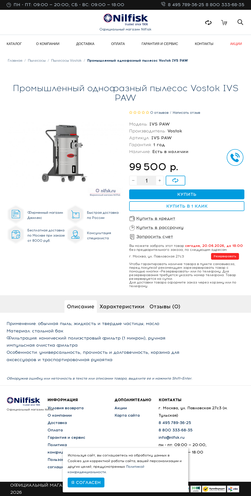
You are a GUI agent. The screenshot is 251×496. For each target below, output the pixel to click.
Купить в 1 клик (187, 206)
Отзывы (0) (165, 306)
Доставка (57, 422)
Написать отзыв (186, 113)
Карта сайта (127, 415)
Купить (186, 194)
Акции (120, 408)
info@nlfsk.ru (172, 437)
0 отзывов (159, 113)
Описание (80, 306)
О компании (60, 415)
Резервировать (225, 256)
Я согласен (86, 482)
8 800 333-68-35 (225, 4)
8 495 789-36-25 (187, 4)
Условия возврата (66, 408)
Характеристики (122, 306)
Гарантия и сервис (66, 437)
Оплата (55, 430)
